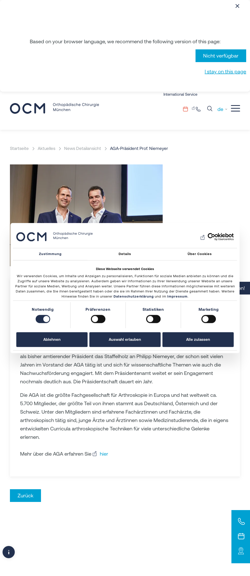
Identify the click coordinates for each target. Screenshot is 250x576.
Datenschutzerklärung (134, 296)
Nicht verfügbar (221, 56)
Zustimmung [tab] (50, 254)
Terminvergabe (189, 109)
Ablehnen (52, 339)
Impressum (177, 296)
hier (104, 454)
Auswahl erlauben (125, 339)
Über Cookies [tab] (200, 254)
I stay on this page (225, 71)
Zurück (25, 495)
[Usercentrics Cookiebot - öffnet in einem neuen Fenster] (211, 237)
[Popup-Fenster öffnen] (9, 552)
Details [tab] (125, 254)
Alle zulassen (198, 339)
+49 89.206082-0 (199, 109)
